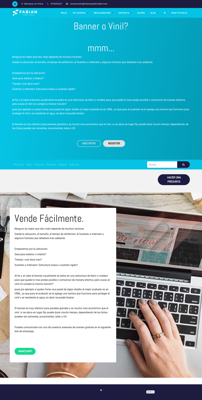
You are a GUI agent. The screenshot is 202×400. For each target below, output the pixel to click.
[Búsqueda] (183, 164)
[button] (164, 12)
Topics (29, 164)
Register (114, 143)
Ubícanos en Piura (32, 4)
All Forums (18, 164)
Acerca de (74, 164)
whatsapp (25, 351)
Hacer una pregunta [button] (174, 179)
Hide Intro (89, 143)
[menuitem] (64, 12)
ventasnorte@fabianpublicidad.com (88, 4)
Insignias (62, 164)
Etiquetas (51, 164)
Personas (39, 164)
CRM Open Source (179, 392)
